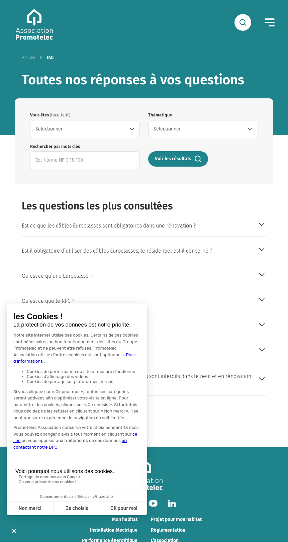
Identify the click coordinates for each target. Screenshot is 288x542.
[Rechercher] (242, 22)
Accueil (28, 57)
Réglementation (168, 530)
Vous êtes (50, 114)
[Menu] (270, 22)
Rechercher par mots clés (55, 146)
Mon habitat (124, 519)
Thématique (160, 114)
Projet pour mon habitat (176, 519)
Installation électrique (113, 530)
